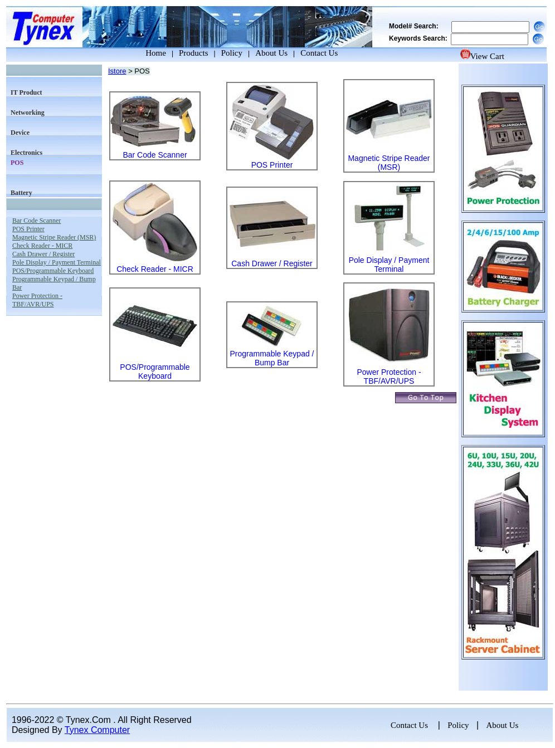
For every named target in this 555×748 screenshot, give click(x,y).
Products (193, 52)
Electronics (26, 153)
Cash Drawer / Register (272, 263)
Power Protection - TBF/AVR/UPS (389, 376)
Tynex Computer (97, 730)
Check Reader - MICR (154, 269)
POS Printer (272, 164)
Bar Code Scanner (155, 154)
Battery (21, 193)
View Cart (482, 56)
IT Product (26, 92)
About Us (271, 52)
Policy (231, 52)
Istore (117, 71)
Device (20, 132)
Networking (28, 112)
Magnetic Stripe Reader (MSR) (389, 163)
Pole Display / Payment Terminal (389, 264)
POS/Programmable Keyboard (154, 371)
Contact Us (319, 52)
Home (145, 52)
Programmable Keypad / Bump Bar (272, 358)
